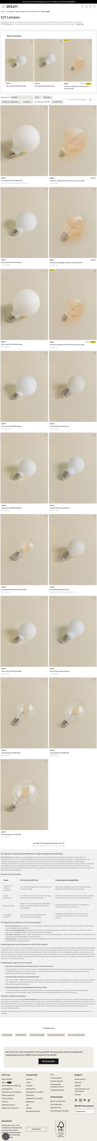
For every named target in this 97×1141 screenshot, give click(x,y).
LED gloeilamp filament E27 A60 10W (13, 589)
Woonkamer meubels (34, 1092)
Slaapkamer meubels (34, 1098)
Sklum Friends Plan (57, 1101)
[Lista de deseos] (94, 6)
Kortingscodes (56, 1104)
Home (3, 11)
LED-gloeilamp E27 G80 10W (10, 753)
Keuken (29, 1108)
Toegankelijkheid (57, 1090)
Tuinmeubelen (56, 1078)
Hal (27, 1105)
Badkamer (30, 1102)
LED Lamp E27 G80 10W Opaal (16, 86)
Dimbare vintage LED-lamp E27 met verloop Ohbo (67, 181)
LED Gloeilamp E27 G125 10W (11, 834)
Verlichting (10, 11)
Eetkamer (30, 1095)
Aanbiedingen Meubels (59, 1111)
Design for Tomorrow (10, 1108)
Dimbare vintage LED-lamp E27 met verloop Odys (67, 344)
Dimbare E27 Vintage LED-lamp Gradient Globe (66, 263)
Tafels (28, 1082)
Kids (52, 1075)
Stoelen (29, 1079)
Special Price (55, 1108)
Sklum (7, 1082)
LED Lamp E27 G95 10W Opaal (11, 262)
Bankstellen (30, 1089)
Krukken (29, 1086)
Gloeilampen (35, 11)
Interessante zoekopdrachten (57, 1085)
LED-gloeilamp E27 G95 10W (59, 753)
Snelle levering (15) (43, 102)
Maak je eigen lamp (22, 11)
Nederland (81, 1111)
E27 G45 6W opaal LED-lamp (59, 426)
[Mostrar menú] (3, 6)
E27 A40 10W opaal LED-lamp (45, 86)
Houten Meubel (56, 1081)
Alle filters (57, 102)
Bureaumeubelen (33, 1111)
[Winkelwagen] (90, 6)
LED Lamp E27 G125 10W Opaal (11, 180)
